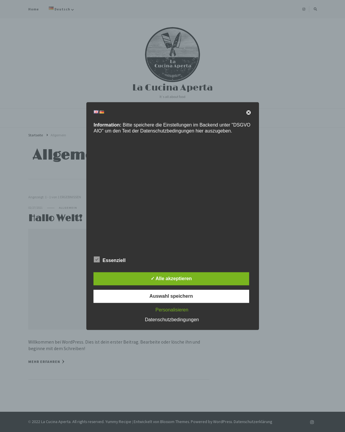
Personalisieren (171, 309)
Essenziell (110, 259)
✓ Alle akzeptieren (171, 278)
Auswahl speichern (171, 296)
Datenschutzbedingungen (172, 319)
